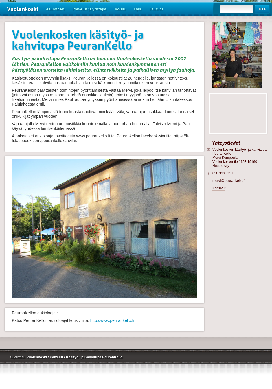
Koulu (120, 9)
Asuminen (55, 9)
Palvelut (57, 357)
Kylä (137, 9)
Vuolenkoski (22, 9)
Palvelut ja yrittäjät (89, 9)
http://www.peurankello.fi (112, 320)
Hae (262, 9)
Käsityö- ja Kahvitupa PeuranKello (94, 357)
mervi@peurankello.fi (228, 181)
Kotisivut (218, 188)
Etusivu (156, 9)
